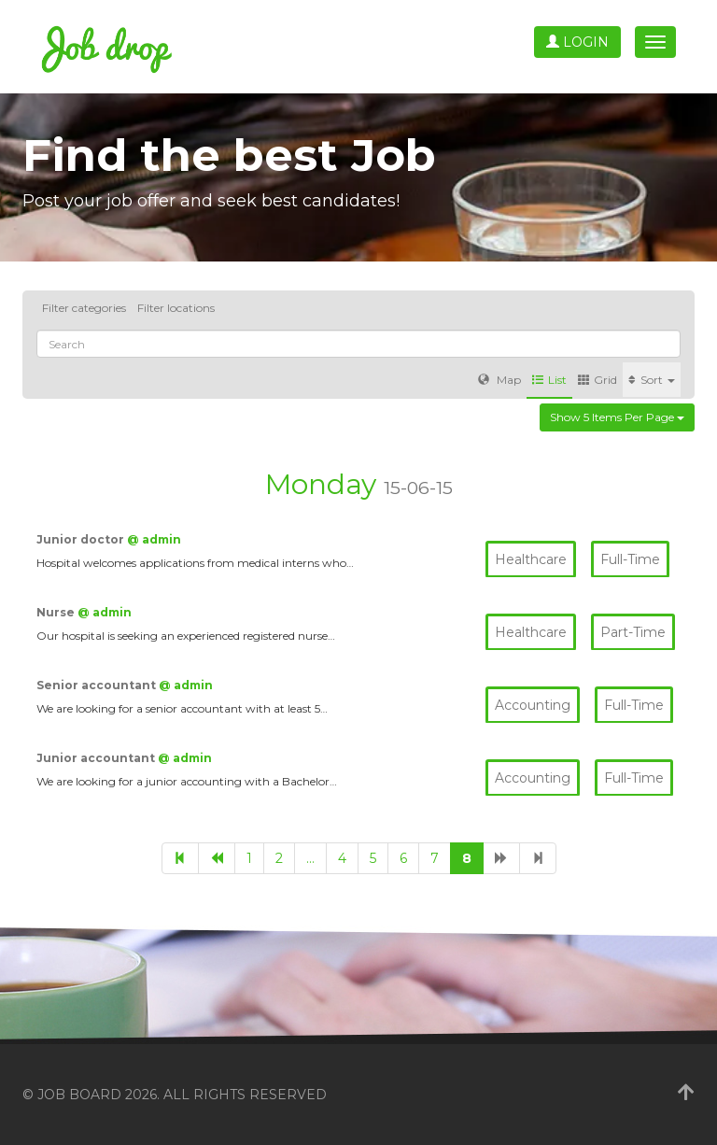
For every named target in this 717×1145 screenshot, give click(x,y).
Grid (597, 380)
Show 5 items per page (617, 417)
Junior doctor (81, 539)
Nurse (56, 612)
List (549, 380)
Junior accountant (97, 758)
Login (577, 42)
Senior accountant (97, 685)
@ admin (154, 539)
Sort (651, 380)
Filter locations (176, 308)
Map (499, 380)
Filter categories (84, 308)
